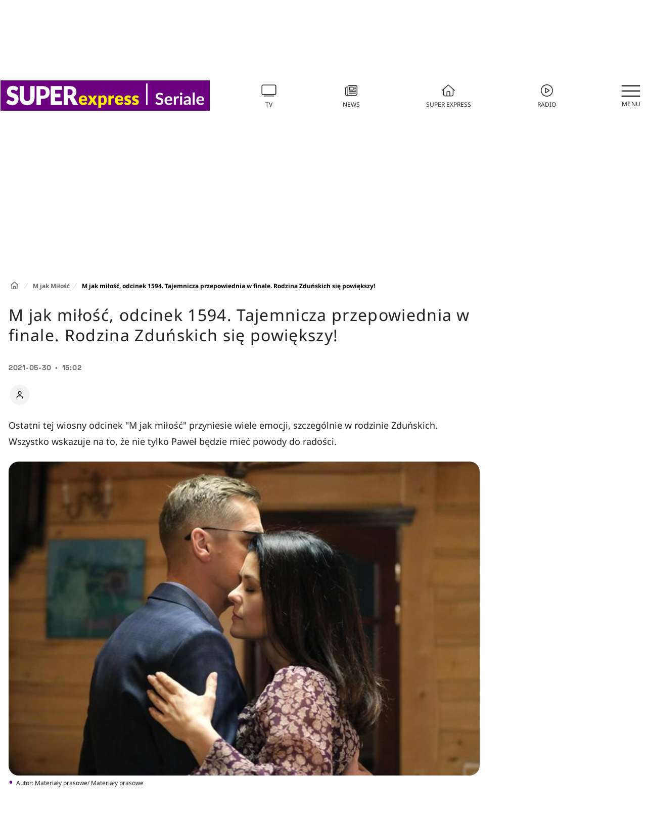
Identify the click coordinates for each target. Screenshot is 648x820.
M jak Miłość (51, 286)
